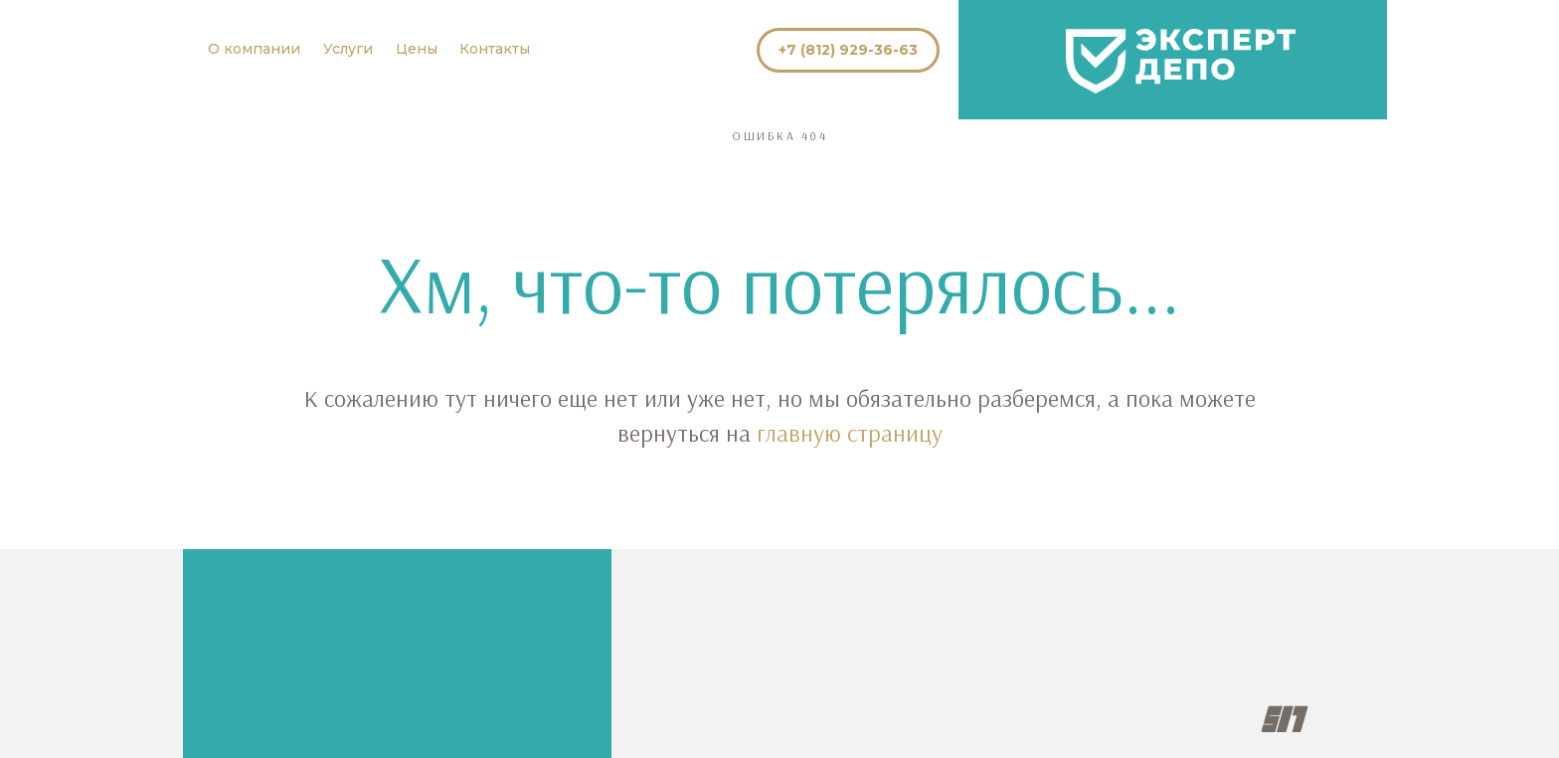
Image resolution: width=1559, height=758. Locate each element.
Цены (416, 49)
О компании (254, 49)
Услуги (348, 49)
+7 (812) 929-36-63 (848, 50)
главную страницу (850, 433)
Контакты (494, 49)
